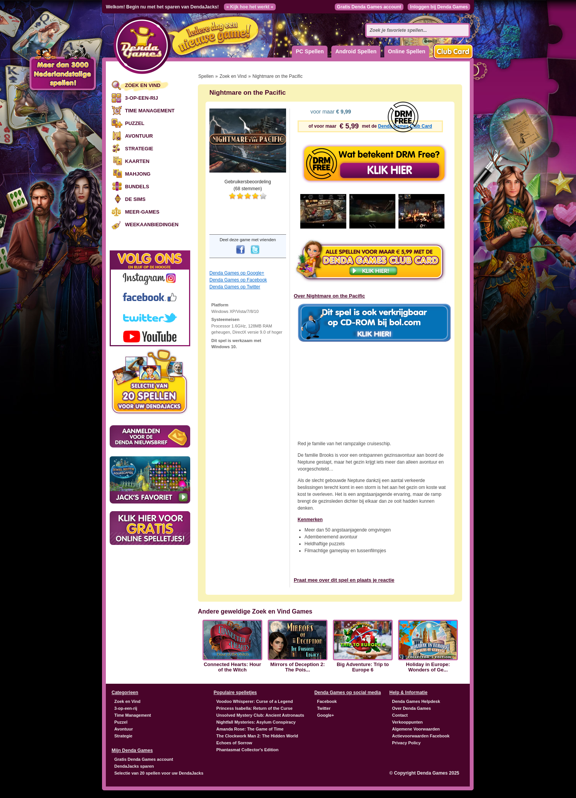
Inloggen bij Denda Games (439, 7)
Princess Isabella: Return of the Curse (254, 708)
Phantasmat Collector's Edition (247, 749)
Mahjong (137, 174)
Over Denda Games (411, 708)
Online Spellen (406, 51)
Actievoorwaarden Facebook (420, 736)
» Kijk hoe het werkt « (249, 7)
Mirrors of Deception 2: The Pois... (297, 667)
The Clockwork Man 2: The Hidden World (257, 736)
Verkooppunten (407, 722)
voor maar (330, 112)
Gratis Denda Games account (369, 7)
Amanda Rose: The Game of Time (249, 729)
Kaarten (137, 161)
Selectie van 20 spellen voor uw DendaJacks (158, 773)
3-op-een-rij (141, 98)
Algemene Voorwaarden (416, 729)
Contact (400, 715)
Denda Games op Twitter (234, 287)
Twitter (324, 708)
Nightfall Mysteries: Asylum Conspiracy (256, 722)
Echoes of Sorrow (234, 742)
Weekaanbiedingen (151, 224)
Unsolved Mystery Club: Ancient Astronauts (260, 715)
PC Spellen (310, 51)
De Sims (135, 199)
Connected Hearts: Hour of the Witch (232, 667)
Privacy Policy (406, 742)
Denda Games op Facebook (238, 280)
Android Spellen (355, 51)
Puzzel (135, 123)
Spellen (206, 76)
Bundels (137, 186)
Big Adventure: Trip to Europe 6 (363, 667)
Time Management (149, 111)
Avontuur (139, 136)
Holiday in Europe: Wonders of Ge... (428, 667)
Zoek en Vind (142, 85)
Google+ (325, 715)
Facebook (327, 701)
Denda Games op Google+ (236, 273)
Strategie (139, 148)
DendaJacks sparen (134, 766)
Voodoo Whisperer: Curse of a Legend (254, 701)
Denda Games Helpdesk (416, 701)
